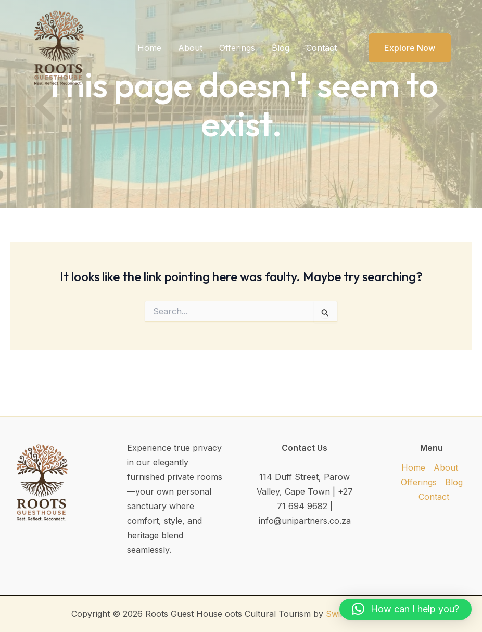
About (190, 48)
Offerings (237, 48)
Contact (321, 48)
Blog (280, 48)
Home (149, 48)
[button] (403, 47)
